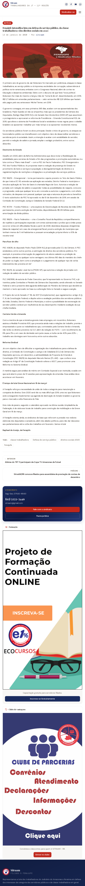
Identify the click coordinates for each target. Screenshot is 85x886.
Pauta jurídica (42, 516)
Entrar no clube (42, 854)
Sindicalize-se (68, 12)
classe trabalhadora (19, 440)
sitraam (40, 35)
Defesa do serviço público (44, 440)
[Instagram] (66, 4)
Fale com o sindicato (42, 509)
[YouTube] (76, 4)
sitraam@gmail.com (14, 503)
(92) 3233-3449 (15, 499)
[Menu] (79, 12)
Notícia (7, 23)
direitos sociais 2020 (70, 440)
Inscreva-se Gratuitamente (42, 699)
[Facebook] (71, 4)
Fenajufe (8, 445)
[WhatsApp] (80, 4)
